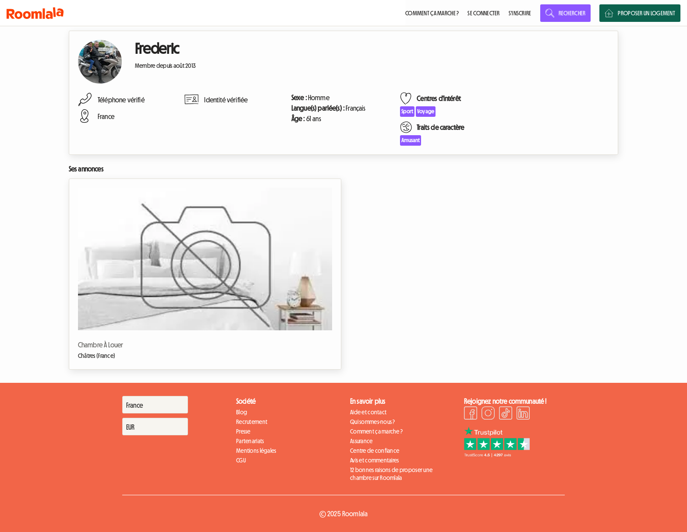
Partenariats (250, 441)
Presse (243, 431)
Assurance (361, 441)
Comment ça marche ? (376, 431)
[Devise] (155, 426)
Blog (241, 412)
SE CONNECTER (483, 13)
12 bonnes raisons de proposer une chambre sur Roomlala (391, 474)
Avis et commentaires (374, 460)
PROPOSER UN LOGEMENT (640, 13)
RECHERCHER (565, 13)
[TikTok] (505, 414)
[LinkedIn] (523, 414)
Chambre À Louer (100, 344)
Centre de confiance (374, 451)
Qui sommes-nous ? (372, 422)
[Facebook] (470, 414)
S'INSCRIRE (520, 13)
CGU (241, 460)
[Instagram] (488, 414)
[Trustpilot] (497, 454)
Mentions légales (256, 451)
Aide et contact (368, 412)
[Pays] (155, 404)
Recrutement (251, 422)
